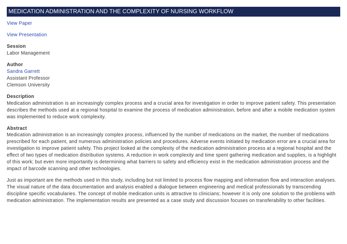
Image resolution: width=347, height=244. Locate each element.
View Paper (19, 23)
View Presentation (27, 34)
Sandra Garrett (23, 71)
